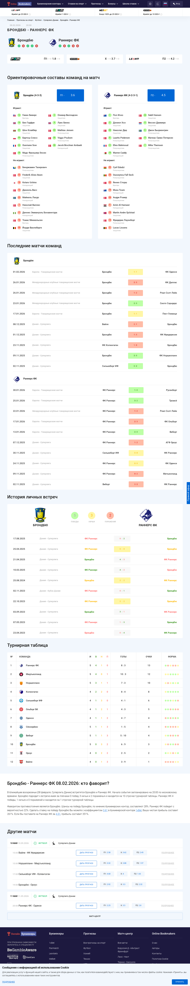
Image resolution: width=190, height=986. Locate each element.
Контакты (157, 953)
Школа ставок (131, 4)
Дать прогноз (86, 853)
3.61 (105, 810)
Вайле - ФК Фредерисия (31, 852)
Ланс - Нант (123, 957)
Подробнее (168, 853)
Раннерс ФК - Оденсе (30, 905)
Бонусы (113, 4)
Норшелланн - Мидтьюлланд (35, 863)
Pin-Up (52, 975)
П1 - (70, 95)
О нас (154, 943)
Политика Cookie (160, 959)
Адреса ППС (158, 969)
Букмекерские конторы (50, 4)
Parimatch (54, 948)
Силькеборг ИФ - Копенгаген (34, 874)
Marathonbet (55, 969)
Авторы (156, 948)
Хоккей (86, 953)
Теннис (86, 959)
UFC (85, 964)
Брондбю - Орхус (28, 884)
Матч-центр (95, 916)
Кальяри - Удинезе (127, 972)
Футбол (40, 843)
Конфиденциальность (162, 964)
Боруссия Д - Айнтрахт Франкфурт (129, 950)
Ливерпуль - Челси (127, 967)
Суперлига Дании (63, 843)
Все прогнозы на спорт (94, 943)
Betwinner (53, 964)
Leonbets (53, 953)
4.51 (58, 814)
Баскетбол (88, 969)
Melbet (52, 959)
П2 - (161, 95)
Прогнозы (97, 4)
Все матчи (123, 943)
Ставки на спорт (77, 4)
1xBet (139, 810)
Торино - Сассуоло (126, 962)
